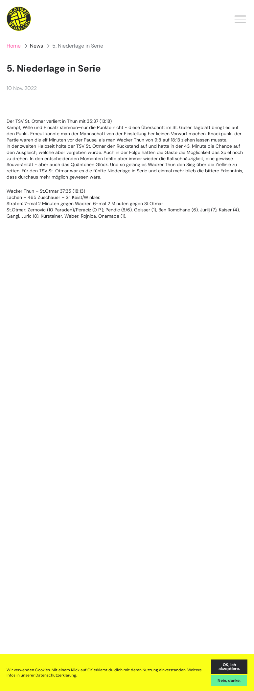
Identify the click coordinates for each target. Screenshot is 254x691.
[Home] (19, 19)
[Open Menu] (240, 19)
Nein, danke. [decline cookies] (229, 680)
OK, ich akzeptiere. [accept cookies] (229, 666)
